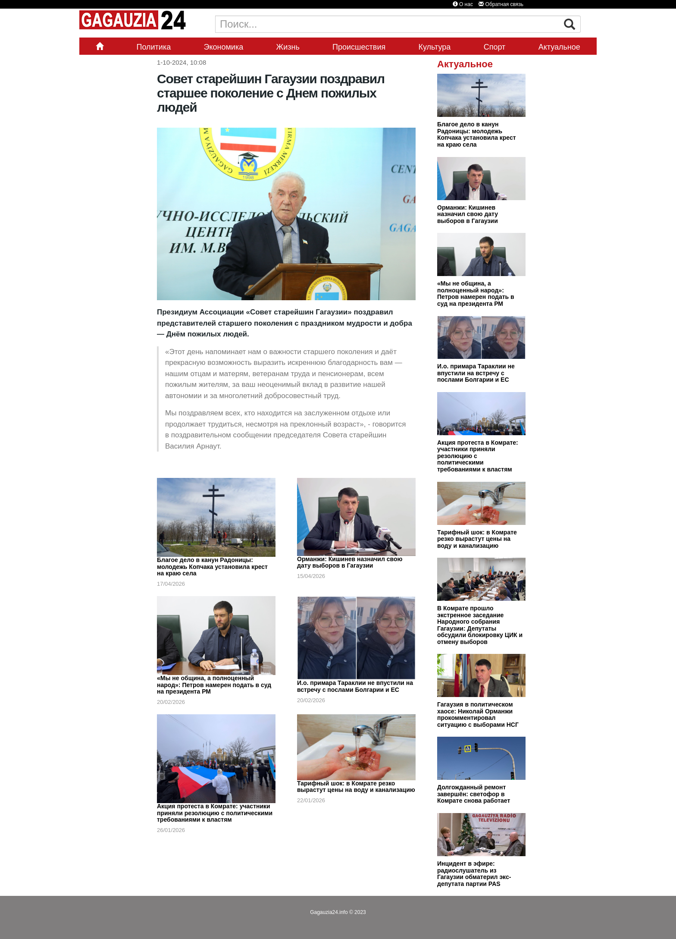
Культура (435, 47)
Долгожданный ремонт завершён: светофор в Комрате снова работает (473, 794)
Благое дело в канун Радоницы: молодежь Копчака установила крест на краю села (212, 566)
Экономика (224, 47)
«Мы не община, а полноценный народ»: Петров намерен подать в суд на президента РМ (214, 685)
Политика (153, 47)
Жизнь (288, 47)
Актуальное (559, 47)
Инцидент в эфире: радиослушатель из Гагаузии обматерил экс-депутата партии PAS (474, 873)
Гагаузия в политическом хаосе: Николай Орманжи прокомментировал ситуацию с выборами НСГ (478, 714)
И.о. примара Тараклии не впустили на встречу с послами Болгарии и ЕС (355, 686)
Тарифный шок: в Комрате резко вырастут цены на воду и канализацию (356, 787)
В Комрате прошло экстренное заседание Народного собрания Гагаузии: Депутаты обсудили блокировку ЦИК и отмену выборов (480, 625)
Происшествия (358, 47)
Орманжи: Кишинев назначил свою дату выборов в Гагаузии (349, 562)
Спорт (495, 47)
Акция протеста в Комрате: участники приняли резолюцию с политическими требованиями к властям (214, 813)
